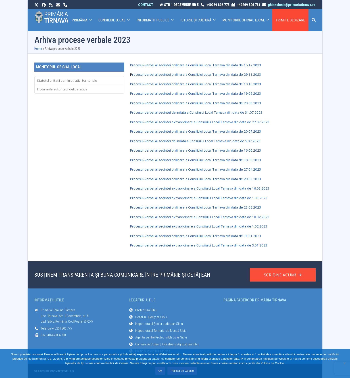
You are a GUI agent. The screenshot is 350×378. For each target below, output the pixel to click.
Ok (160, 370)
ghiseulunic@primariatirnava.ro (292, 5)
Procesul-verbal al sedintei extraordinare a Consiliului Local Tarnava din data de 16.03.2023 (199, 188)
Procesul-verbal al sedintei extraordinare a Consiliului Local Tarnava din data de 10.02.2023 (199, 217)
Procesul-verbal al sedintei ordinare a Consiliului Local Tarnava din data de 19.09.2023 (195, 93)
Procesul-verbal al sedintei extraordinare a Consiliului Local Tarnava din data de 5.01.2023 (198, 245)
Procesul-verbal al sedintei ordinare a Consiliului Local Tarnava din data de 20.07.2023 (195, 131)
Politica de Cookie (182, 370)
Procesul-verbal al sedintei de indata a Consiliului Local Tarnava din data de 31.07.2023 (196, 112)
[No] (344, 363)
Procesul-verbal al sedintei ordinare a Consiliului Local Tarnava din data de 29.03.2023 (195, 179)
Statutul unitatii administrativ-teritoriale (67, 80)
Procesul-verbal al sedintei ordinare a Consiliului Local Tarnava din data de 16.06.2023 (195, 150)
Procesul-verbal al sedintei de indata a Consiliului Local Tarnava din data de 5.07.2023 (195, 141)
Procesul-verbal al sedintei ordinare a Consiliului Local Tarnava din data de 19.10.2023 (195, 84)
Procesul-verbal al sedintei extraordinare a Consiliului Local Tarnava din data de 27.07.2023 (199, 122)
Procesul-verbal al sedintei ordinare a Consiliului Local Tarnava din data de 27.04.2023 (195, 169)
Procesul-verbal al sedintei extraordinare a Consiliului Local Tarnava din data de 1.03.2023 (198, 198)
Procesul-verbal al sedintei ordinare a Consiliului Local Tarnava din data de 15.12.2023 (195, 65)
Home (38, 48)
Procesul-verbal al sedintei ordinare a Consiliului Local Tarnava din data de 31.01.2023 (195, 236)
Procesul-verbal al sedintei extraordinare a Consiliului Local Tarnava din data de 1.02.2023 (198, 226)
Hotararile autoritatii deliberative (62, 89)
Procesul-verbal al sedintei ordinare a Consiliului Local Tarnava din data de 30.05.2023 (195, 160)
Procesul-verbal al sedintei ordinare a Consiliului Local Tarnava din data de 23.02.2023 (195, 207)
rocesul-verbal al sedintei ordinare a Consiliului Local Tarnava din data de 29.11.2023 (196, 74)
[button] (313, 20)
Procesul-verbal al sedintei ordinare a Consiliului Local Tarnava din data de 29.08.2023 (195, 103)
